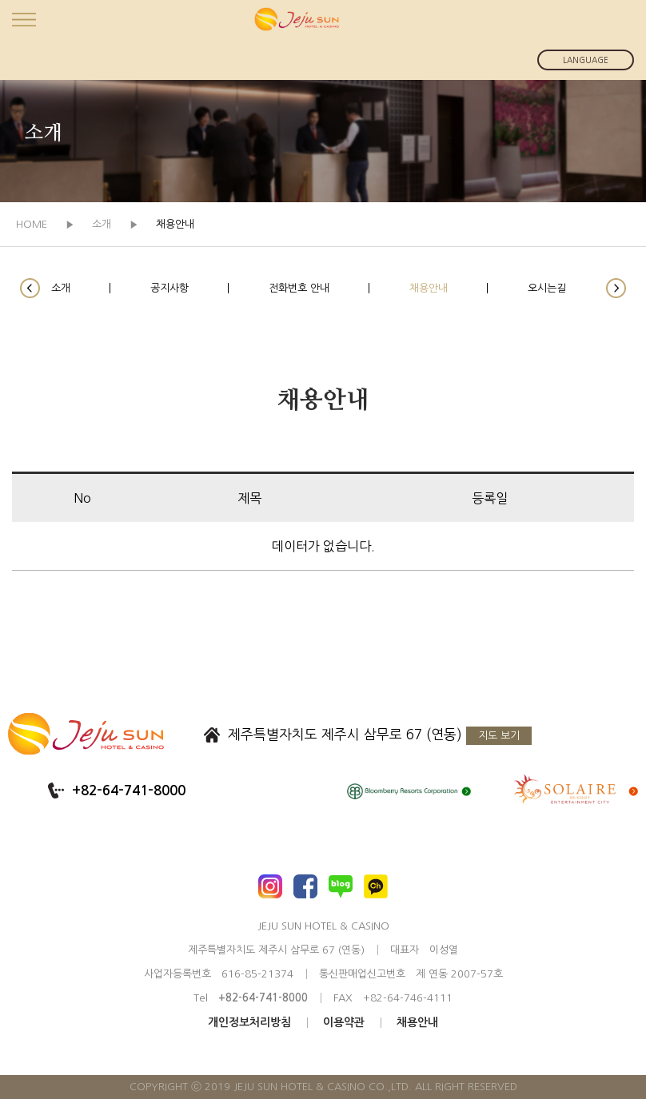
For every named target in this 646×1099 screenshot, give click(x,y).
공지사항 (169, 288)
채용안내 (428, 288)
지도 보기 (499, 736)
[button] (30, 288)
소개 (60, 288)
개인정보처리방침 (249, 1022)
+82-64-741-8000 (128, 791)
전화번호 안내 (299, 288)
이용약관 (344, 1022)
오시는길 (547, 288)
